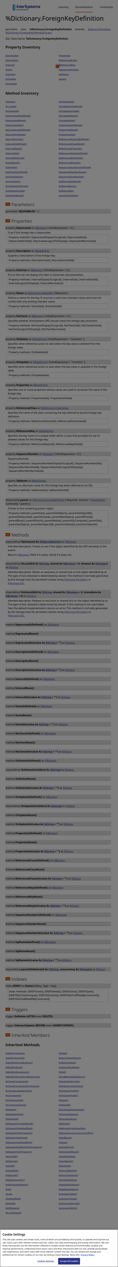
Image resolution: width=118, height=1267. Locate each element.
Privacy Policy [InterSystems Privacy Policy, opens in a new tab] (88, 1258)
